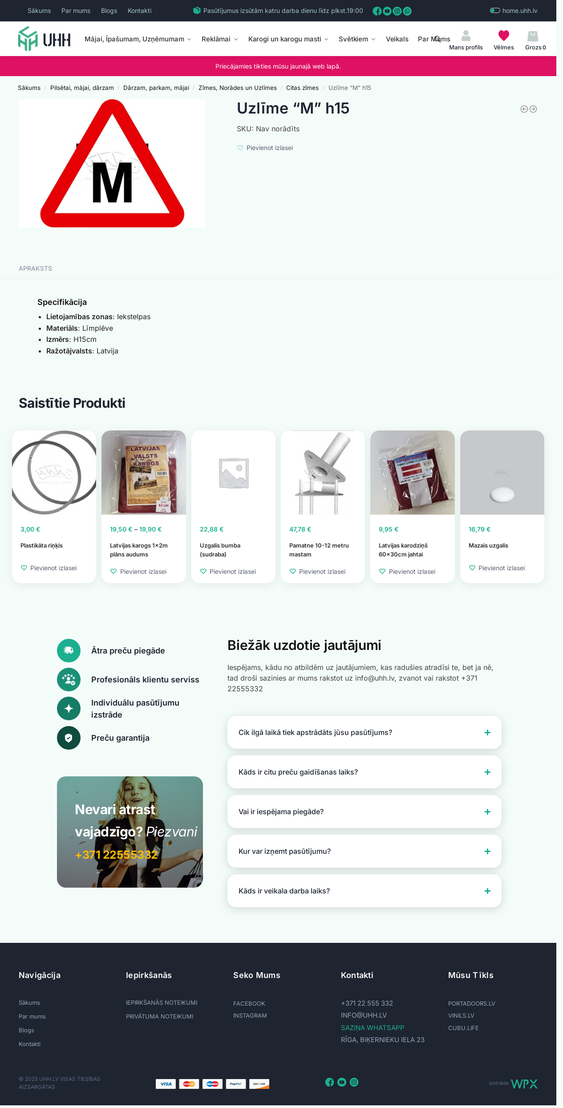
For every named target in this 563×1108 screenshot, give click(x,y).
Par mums (75, 10)
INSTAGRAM (250, 1015)
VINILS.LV (461, 1015)
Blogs (109, 10)
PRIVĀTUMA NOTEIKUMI (159, 1016)
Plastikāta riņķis (41, 545)
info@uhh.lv (364, 1015)
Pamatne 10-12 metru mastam (319, 550)
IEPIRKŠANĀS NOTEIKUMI (161, 1002)
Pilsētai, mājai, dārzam (82, 87)
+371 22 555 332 (367, 1003)
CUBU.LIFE (463, 1027)
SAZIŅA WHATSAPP (373, 1027)
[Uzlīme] (533, 109)
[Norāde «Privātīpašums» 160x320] (524, 109)
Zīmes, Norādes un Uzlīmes (237, 87)
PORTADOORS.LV (471, 1003)
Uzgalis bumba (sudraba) (220, 550)
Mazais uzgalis (488, 545)
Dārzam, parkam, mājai (156, 87)
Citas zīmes (302, 87)
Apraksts (35, 268)
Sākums (39, 10)
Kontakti (139, 10)
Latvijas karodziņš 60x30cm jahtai (403, 550)
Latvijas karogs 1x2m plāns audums (139, 550)
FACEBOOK (249, 1003)
